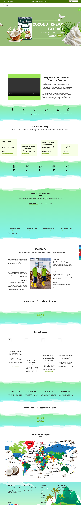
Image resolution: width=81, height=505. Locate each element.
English (71, 1)
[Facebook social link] (80, 246)
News (42, 483)
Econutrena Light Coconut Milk (32, 222)
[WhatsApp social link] (80, 259)
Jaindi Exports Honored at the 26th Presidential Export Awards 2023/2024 (66, 351)
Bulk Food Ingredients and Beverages (65, 482)
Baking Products (61, 483)
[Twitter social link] (80, 248)
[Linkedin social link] (80, 257)
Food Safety (43, 490)
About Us (42, 482)
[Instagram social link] (80, 250)
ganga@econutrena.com (37, 1)
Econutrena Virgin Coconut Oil (15, 222)
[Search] (40, 71)
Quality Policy (43, 488)
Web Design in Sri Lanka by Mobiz (28, 502)
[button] (79, 9)
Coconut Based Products (62, 479)
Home (42, 479)
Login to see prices (15, 223)
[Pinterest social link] (80, 255)
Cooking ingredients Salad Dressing (64, 480)
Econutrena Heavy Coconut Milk (49, 222)
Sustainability (43, 491)
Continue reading (32, 362)
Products (42, 480)
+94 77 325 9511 (46, 1)
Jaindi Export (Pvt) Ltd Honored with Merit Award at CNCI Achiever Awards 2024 (15, 351)
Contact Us (43, 484)
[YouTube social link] (80, 252)
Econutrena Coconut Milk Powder (65, 222)
